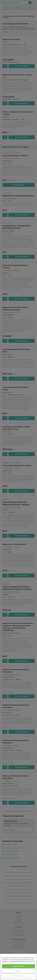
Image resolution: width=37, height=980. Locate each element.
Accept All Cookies (18, 966)
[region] (18, 967)
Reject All (18, 971)
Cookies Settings (18, 976)
